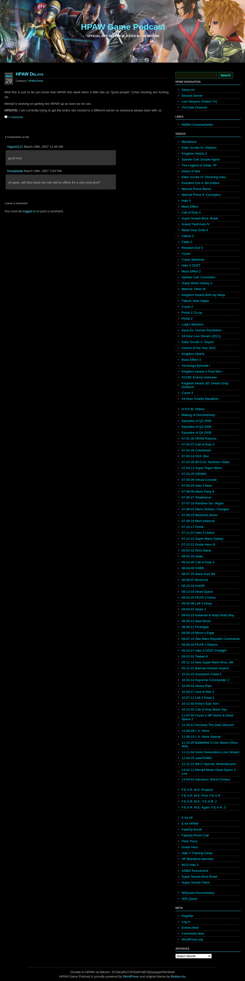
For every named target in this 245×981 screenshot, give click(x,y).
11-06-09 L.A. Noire (195, 731)
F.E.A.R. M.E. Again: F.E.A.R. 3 (204, 807)
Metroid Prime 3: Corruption (201, 195)
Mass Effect (190, 206)
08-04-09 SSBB (193, 568)
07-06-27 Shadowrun (196, 497)
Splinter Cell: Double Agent (201, 159)
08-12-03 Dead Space (197, 591)
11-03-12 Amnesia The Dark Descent (208, 725)
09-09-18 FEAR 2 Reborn (200, 644)
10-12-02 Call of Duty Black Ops (204, 709)
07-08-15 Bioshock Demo (200, 515)
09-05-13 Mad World (196, 621)
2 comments (15, 117)
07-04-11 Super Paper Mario (202, 468)
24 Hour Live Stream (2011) (201, 336)
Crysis (186, 253)
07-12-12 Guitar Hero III (198, 544)
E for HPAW (190, 823)
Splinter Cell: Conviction (198, 277)
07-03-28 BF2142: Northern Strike (206, 462)
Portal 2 (187, 318)
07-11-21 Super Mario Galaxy (202, 538)
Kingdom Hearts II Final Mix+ (202, 371)
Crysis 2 (187, 307)
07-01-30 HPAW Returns (199, 438)
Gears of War (191, 171)
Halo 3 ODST (191, 265)
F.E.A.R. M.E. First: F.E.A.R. (201, 795)
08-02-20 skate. (193, 556)
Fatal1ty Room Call (195, 835)
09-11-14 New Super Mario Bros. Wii (207, 662)
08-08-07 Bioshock (195, 580)
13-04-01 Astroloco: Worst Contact (206, 779)
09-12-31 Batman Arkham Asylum (205, 668)
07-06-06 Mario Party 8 (198, 491)
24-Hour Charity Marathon (200, 399)
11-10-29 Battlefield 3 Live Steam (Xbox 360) (210, 744)
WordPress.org (192, 939)
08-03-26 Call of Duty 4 (198, 562)
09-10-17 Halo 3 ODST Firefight (204, 650)
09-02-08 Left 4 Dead (197, 603)
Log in (186, 922)
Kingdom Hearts (193, 354)
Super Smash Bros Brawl (199, 876)
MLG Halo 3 (190, 865)
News (40, 80)
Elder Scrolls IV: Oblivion (199, 147)
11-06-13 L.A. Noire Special (201, 737)
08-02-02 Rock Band (196, 550)
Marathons (189, 142)
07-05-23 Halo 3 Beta (197, 485)
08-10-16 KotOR (193, 586)
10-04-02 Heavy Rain (197, 686)
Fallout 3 (188, 236)
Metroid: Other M (194, 289)
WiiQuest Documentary (198, 893)
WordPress (131, 976)
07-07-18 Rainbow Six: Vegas (202, 503)
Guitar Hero (190, 847)
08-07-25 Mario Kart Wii (198, 574)
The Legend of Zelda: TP (199, 165)
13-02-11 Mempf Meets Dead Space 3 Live (208, 771)
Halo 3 (186, 200)
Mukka (175, 976)
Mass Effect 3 (191, 360)
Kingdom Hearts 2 (194, 153)
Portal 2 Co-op (192, 312)
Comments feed (193, 933)
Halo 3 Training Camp (197, 853)
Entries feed (190, 927)
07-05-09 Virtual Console (199, 480)
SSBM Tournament (195, 871)
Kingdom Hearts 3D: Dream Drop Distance (205, 385)
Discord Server (192, 95)
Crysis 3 (187, 393)
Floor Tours (189, 841)
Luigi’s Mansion (192, 324)
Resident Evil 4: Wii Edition (201, 183)
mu (184, 976)
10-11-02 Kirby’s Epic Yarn (200, 703)
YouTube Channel (194, 107)
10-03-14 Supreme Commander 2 (205, 680)
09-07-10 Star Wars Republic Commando (211, 639)
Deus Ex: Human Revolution (201, 330)
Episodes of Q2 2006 (196, 421)
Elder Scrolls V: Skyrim (198, 342)
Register (187, 916)
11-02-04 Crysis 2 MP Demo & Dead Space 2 (207, 717)
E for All (187, 818)
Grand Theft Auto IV (196, 224)
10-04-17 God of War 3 (198, 692)
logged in (29, 211)
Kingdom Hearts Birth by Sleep (203, 295)
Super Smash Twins (196, 882)
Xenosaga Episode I (196, 365)
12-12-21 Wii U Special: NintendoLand (209, 764)
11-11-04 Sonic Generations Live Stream (210, 752)
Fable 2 (187, 242)
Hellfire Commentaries (197, 124)
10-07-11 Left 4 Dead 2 (198, 697)
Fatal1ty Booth (192, 829)
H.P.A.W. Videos (193, 409)
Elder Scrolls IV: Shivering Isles (204, 177)
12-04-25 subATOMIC (197, 758)
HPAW (32, 80)
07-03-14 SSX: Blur (195, 456)
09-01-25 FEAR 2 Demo (199, 597)
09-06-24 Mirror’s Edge (198, 633)
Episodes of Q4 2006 (196, 432)
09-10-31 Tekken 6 (195, 656)
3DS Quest (189, 898)
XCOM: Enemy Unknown (199, 377)
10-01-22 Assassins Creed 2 (201, 674)
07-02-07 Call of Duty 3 (198, 444)
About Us (188, 90)
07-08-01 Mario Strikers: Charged (205, 509)
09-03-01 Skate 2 (194, 609)
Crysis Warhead (193, 259)
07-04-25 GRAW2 (194, 474)
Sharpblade (15, 171)
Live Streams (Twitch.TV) (199, 101)
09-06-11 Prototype (195, 627)
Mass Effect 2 (191, 271)
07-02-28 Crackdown (196, 450)
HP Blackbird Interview (198, 859)
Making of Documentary (198, 415)
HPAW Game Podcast (123, 26)
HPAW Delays (29, 74)
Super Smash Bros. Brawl (200, 218)
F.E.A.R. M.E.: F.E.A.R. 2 (199, 801)
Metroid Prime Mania (196, 189)
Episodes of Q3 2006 (196, 427)
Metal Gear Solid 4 (195, 230)
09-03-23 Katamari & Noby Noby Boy (208, 615)
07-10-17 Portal (193, 527)
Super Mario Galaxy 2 (197, 283)
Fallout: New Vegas (195, 301)
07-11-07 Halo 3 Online (198, 533)
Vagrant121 (15, 146)
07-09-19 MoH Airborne (198, 521)
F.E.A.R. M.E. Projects (197, 790)
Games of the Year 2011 (199, 348)
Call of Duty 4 (191, 212)
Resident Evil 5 (192, 248)
